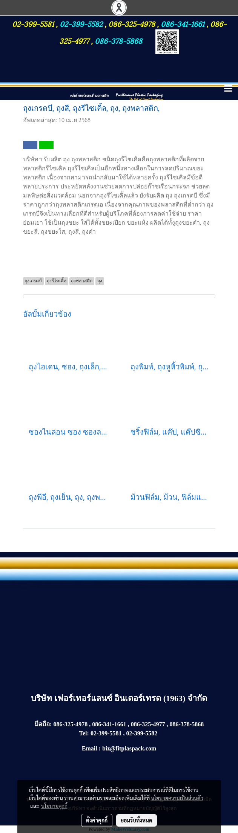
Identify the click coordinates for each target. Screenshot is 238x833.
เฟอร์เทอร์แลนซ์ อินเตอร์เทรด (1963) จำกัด (130, 698)
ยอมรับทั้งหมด (136, 820)
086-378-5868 (118, 40)
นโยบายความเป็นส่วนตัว (177, 798)
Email (89, 748)
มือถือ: (43, 724)
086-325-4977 (148, 724)
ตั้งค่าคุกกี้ (96, 820)
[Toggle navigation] (228, 89)
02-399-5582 (81, 23)
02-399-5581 (34, 23)
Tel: (84, 733)
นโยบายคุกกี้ (54, 805)
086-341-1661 (183, 23)
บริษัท (42, 698)
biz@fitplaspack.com (129, 748)
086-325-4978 (131, 23)
